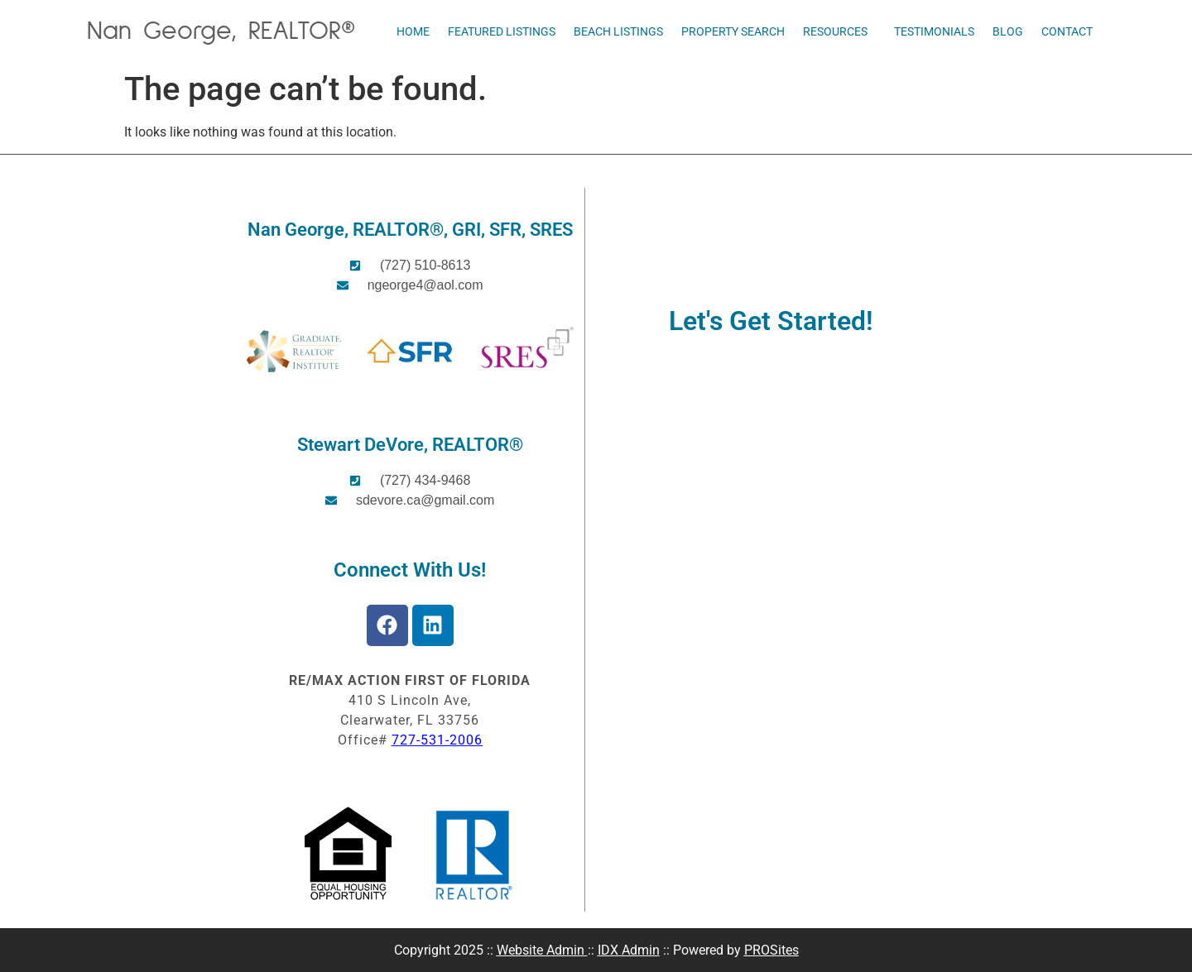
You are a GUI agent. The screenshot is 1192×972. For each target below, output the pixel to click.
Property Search (733, 31)
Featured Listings (501, 31)
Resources (839, 31)
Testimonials (934, 31)
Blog (1008, 31)
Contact (1067, 31)
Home (413, 31)
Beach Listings (618, 31)
